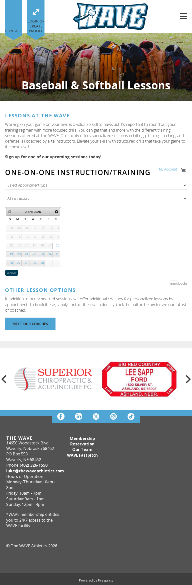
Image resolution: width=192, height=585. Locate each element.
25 (57, 254)
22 (34, 254)
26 (11, 263)
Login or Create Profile (36, 26)
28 (26, 263)
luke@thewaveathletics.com (35, 471)
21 (26, 254)
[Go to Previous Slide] (4, 379)
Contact (13, 30)
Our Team (82, 449)
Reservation (82, 444)
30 (42, 263)
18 (57, 245)
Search (11, 272)
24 (50, 254)
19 (11, 254)
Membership (82, 438)
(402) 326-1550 (34, 465)
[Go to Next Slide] (188, 379)
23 (42, 254)
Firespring (105, 580)
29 (34, 263)
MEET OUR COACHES (30, 323)
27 (18, 263)
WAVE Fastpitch (82, 455)
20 (18, 254)
